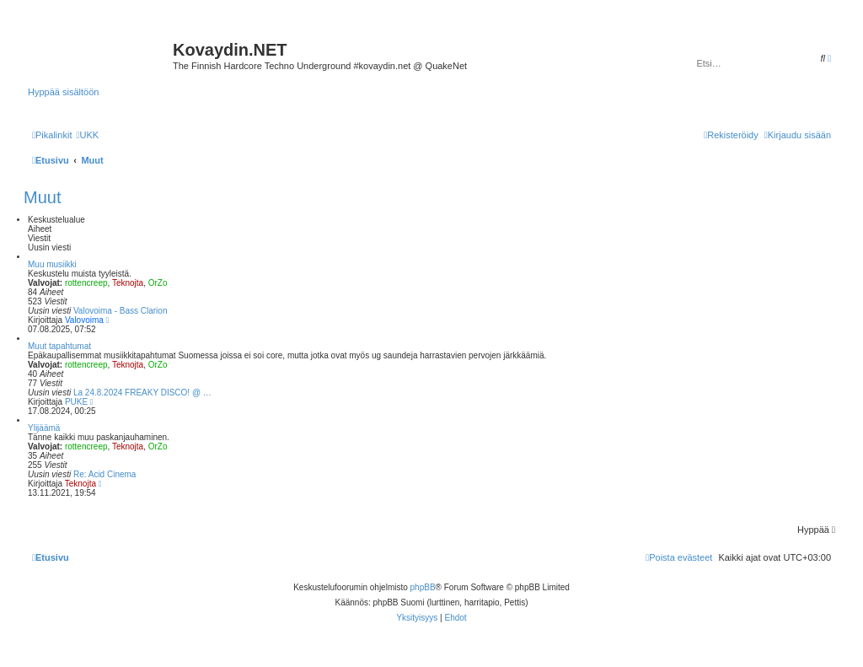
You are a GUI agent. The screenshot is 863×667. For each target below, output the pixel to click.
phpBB (423, 587)
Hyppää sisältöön (63, 92)
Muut (42, 197)
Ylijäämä (44, 428)
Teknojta (127, 283)
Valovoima (84, 320)
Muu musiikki (52, 264)
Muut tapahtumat (59, 346)
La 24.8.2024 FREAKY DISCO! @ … (142, 392)
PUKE (76, 401)
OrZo (158, 283)
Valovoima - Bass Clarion (120, 310)
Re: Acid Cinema (104, 474)
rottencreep (86, 283)
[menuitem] (87, 135)
